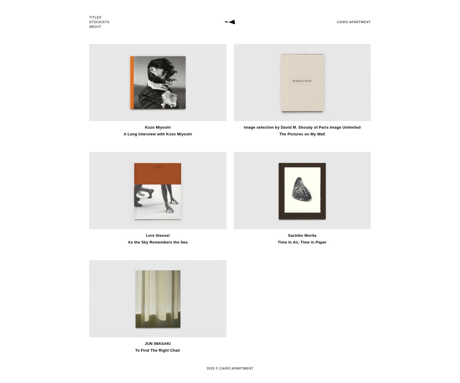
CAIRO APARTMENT (354, 22)
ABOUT (95, 26)
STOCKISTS (99, 22)
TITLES (95, 17)
